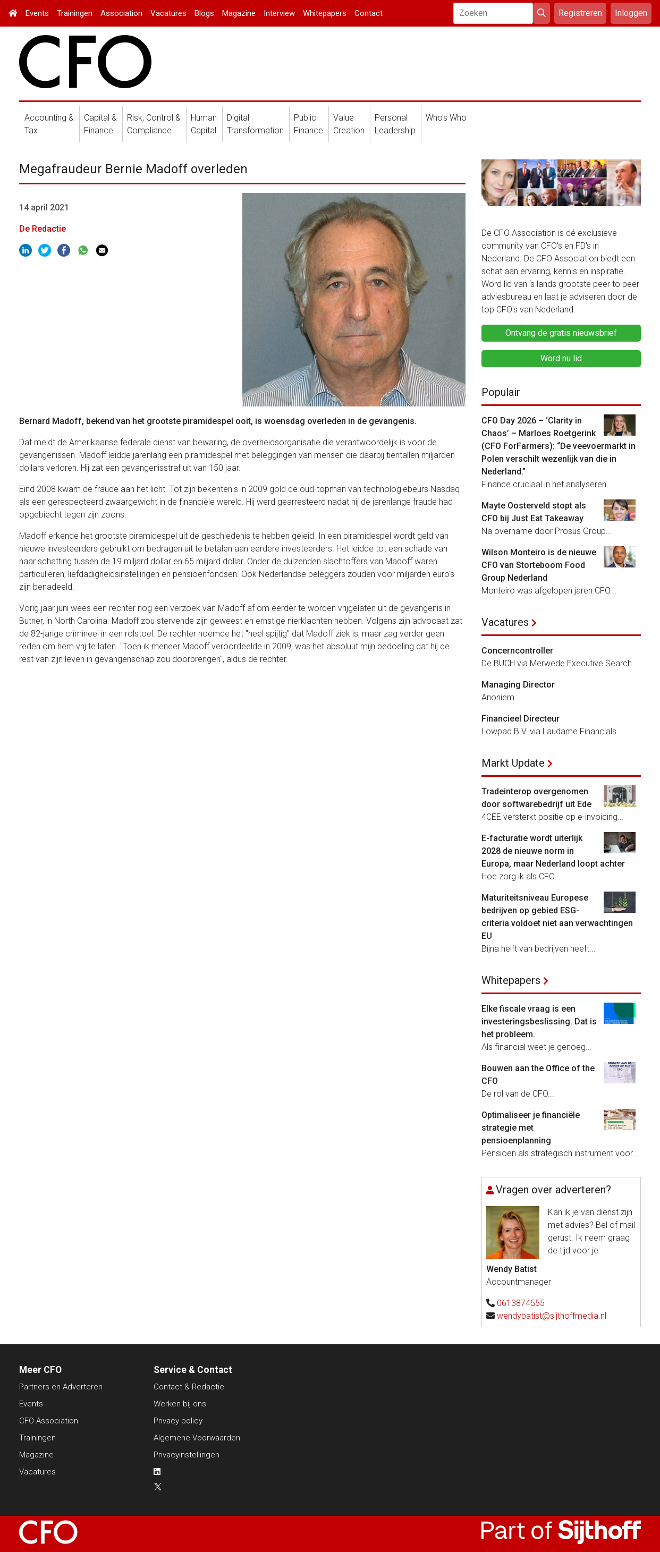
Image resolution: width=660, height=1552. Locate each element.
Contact (368, 13)
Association (121, 13)
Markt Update (513, 763)
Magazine (239, 13)
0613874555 (521, 1303)
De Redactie (42, 229)
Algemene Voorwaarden (197, 1438)
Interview (279, 13)
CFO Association (48, 1421)
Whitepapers (324, 13)
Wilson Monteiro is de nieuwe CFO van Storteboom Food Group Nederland (538, 565)
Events (37, 13)
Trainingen (74, 13)
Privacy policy (178, 1421)
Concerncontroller (517, 651)
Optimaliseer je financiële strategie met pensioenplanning (530, 1128)
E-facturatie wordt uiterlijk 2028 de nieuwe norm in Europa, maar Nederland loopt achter (553, 851)
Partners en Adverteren (61, 1387)
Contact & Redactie (189, 1387)
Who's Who (446, 118)
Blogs (204, 13)
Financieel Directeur (520, 719)
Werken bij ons (180, 1404)
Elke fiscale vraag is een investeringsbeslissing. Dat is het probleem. (539, 1021)
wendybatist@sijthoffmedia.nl (551, 1316)
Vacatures (168, 13)
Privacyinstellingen (186, 1455)
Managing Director (518, 685)
